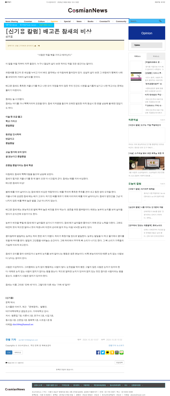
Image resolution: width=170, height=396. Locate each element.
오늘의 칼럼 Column (46, 25)
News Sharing (12, 21)
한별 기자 (11, 339)
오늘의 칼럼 (134, 183)
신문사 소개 (38, 385)
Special (67, 21)
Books (90, 21)
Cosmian (28, 21)
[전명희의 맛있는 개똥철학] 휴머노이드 (145, 225)
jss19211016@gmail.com (28, 340)
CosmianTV (105, 21)
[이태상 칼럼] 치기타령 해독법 (141, 189)
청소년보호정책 (115, 385)
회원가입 (157, 2)
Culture (41, 21)
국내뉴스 (156, 56)
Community (121, 21)
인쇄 (9, 352)
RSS (126, 385)
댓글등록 (119, 362)
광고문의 (76, 385)
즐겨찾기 (8, 2)
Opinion (54, 21)
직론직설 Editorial (11, 25)
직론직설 (133, 119)
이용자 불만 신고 (52, 385)
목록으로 (18, 352)
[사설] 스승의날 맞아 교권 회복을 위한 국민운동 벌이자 (146, 153)
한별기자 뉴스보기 (116, 345)
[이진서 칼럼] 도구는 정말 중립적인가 (144, 125)
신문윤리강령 (135, 385)
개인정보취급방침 (100, 385)
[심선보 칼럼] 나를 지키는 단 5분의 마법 (145, 207)
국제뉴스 (137, 56)
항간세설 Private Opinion (28, 25)
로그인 (163, 2)
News (79, 21)
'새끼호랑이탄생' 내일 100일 (157, 83)
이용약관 (86, 385)
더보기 (162, 120)
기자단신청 (65, 385)
